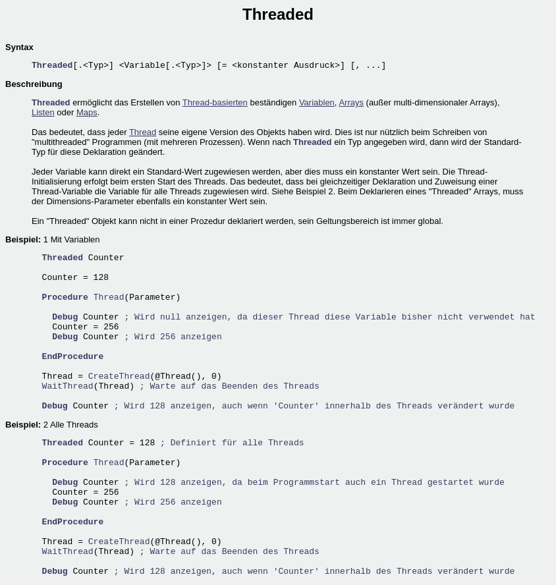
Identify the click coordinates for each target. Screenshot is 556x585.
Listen (43, 112)
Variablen (317, 102)
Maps (86, 112)
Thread (142, 132)
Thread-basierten (215, 102)
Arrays (351, 102)
